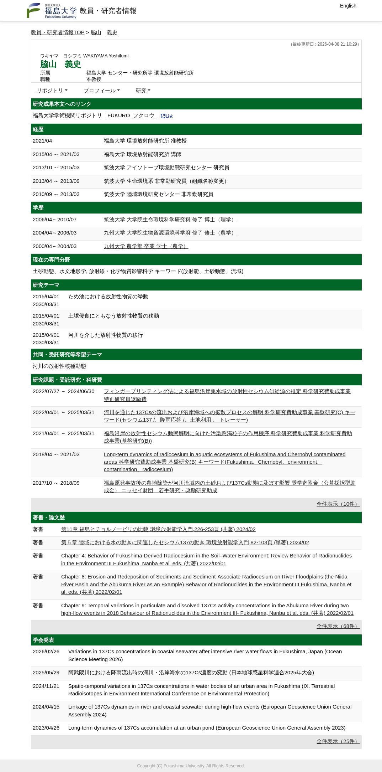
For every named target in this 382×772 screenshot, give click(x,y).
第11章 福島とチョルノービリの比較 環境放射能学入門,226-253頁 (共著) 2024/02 (158, 529)
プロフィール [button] (100, 90)
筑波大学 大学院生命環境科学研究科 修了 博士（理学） (170, 219)
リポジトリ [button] (50, 90)
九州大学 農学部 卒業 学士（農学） (146, 246)
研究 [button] (141, 90)
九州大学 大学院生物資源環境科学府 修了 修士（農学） (170, 233)
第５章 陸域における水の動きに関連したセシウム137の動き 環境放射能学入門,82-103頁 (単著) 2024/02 (185, 542)
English (348, 6)
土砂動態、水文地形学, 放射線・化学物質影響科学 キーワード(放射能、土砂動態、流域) (138, 271)
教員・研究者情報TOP (58, 32)
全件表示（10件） (338, 504)
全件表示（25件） (338, 741)
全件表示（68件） (338, 626)
